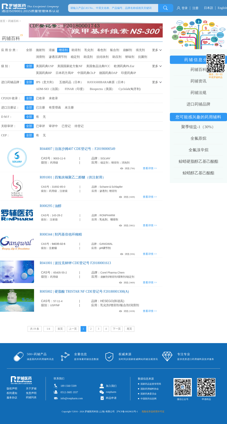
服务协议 (12, 397)
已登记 (66, 126)
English (222, 7)
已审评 (40, 126)
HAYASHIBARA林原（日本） (107, 82)
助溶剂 (76, 50)
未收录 (53, 98)
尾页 (129, 328)
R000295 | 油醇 (50, 206)
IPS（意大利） (45, 82)
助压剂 (116, 56)
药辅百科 (13, 21)
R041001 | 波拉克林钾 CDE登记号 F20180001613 (75, 263)
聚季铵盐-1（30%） (198, 127)
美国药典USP (45, 66)
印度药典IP (128, 72)
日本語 (208, 7)
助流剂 (88, 56)
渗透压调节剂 (58, 56)
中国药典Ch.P (86, 72)
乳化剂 (88, 50)
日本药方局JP (65, 72)
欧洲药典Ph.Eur (124, 66)
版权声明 (12, 388)
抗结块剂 (102, 56)
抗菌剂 (142, 56)
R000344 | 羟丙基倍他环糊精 (61, 234)
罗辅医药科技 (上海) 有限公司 (100, 411)
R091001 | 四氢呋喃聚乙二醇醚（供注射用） (73, 177)
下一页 (117, 328)
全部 (29, 50)
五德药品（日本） (71, 82)
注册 (195, 8)
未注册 (69, 107)
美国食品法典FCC (98, 66)
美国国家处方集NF (69, 66)
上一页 (73, 328)
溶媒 (52, 50)
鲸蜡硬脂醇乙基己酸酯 (198, 161)
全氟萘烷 (198, 138)
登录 (185, 8)
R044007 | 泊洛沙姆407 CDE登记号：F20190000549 (77, 149)
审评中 (53, 126)
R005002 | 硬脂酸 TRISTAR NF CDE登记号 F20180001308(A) (84, 291)
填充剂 (140, 50)
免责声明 (31, 393)
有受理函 (55, 107)
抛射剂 (40, 50)
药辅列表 (31, 397)
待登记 (79, 126)
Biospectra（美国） (102, 89)
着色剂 (101, 50)
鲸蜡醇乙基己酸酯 (198, 173)
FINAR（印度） (75, 89)
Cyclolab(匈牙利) (130, 89)
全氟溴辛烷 (198, 150)
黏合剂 (114, 50)
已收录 (40, 98)
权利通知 (12, 393)
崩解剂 (127, 50)
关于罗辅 (31, 388)
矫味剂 (129, 56)
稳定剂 (75, 56)
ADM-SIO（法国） (48, 89)
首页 (60, 328)
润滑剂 (40, 56)
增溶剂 (63, 50)
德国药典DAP (108, 72)
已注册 (40, 107)
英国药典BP (44, 72)
